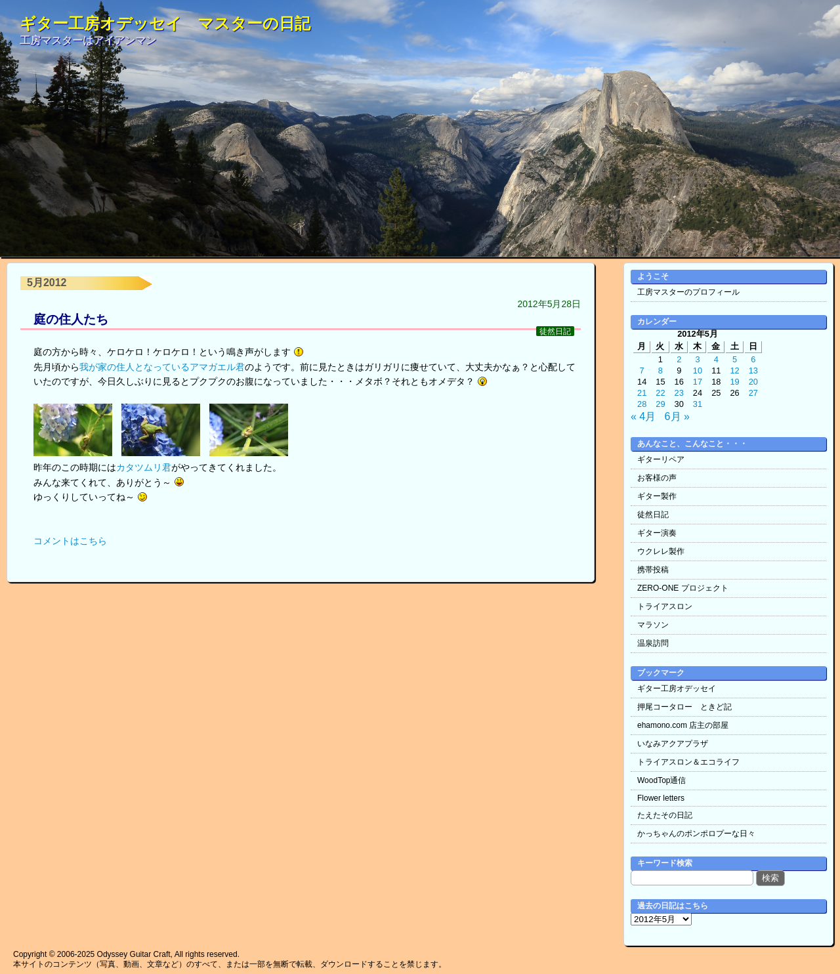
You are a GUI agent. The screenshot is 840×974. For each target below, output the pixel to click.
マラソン (653, 624)
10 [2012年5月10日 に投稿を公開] (697, 370)
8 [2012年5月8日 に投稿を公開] (660, 370)
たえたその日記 (664, 815)
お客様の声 (657, 477)
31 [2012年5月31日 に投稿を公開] (697, 404)
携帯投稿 (653, 569)
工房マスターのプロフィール (688, 292)
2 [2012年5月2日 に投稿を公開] (679, 359)
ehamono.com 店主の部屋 (682, 725)
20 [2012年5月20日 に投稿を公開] (753, 382)
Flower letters (660, 798)
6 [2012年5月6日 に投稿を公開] (753, 359)
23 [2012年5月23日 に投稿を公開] (679, 393)
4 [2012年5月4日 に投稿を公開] (716, 359)
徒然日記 (555, 331)
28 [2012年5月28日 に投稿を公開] (641, 404)
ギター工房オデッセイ (676, 688)
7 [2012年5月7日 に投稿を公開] (642, 370)
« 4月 (643, 416)
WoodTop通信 (661, 780)
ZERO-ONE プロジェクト (682, 588)
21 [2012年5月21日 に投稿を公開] (641, 393)
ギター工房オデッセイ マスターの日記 (165, 23)
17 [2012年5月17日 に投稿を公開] (697, 382)
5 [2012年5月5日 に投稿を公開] (734, 359)
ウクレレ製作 (660, 551)
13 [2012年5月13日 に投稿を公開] (753, 370)
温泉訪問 (653, 643)
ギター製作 (657, 496)
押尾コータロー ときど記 (684, 706)
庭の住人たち (70, 319)
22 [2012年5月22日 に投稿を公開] (660, 393)
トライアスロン (664, 606)
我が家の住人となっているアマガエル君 (162, 367)
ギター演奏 (657, 533)
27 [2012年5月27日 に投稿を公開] (753, 393)
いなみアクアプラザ (672, 743)
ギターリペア (660, 459)
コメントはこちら (70, 541)
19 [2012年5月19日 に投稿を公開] (734, 382)
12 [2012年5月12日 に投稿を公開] (734, 370)
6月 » (677, 416)
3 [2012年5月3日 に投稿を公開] (697, 359)
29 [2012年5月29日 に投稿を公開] (660, 404)
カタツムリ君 (143, 467)
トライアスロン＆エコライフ (688, 762)
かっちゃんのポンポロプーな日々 (696, 833)
